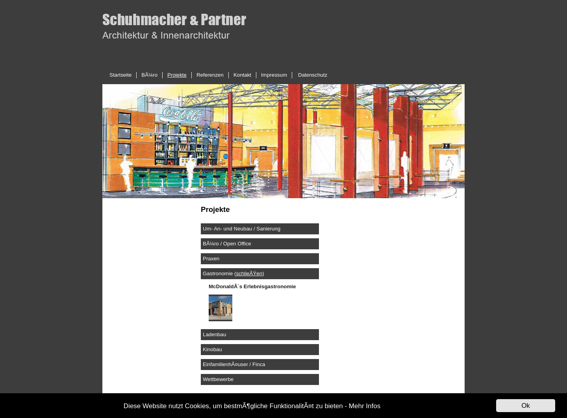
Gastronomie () (233, 273)
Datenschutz (312, 75)
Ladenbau (214, 334)
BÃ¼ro (149, 75)
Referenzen (210, 75)
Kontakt (242, 75)
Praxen (211, 258)
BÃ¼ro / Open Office (227, 244)
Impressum (274, 75)
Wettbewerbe (218, 379)
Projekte (177, 75)
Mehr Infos (364, 406)
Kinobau (212, 349)
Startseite (120, 75)
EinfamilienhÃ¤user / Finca (234, 364)
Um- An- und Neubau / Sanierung (241, 229)
